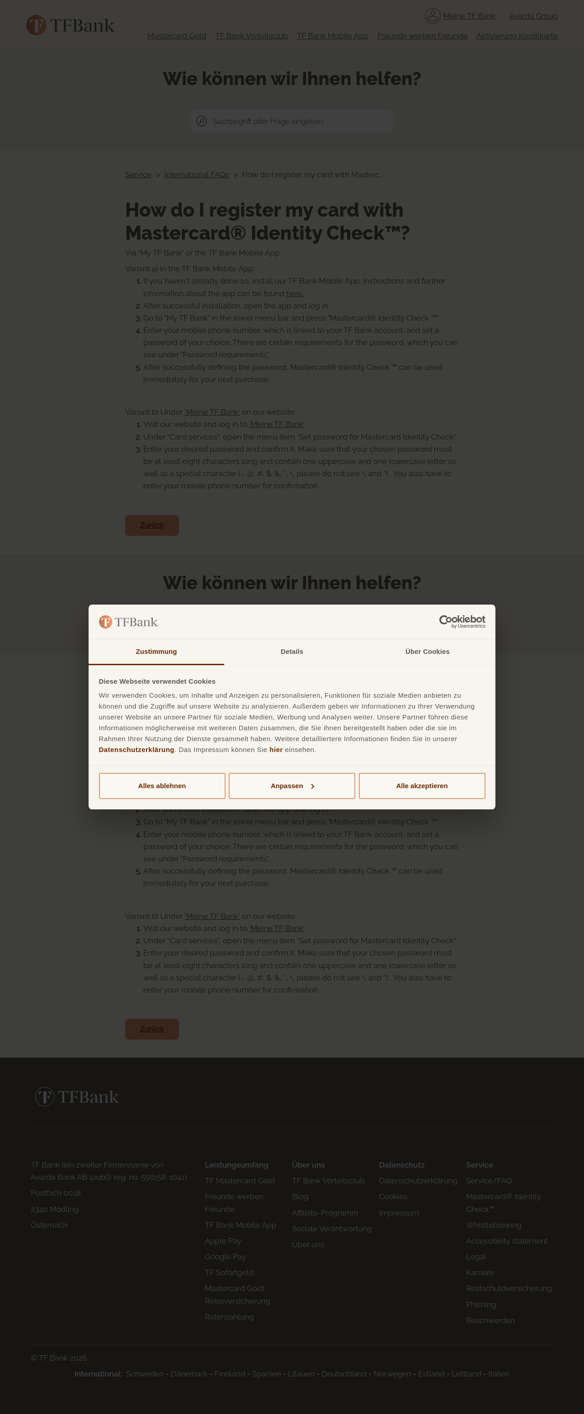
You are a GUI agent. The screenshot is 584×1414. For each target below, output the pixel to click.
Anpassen (292, 786)
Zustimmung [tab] (156, 651)
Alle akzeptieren (421, 786)
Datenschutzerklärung (137, 749)
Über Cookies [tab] (427, 651)
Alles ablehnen (162, 786)
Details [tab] (292, 651)
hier (276, 749)
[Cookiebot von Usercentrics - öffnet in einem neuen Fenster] (445, 622)
